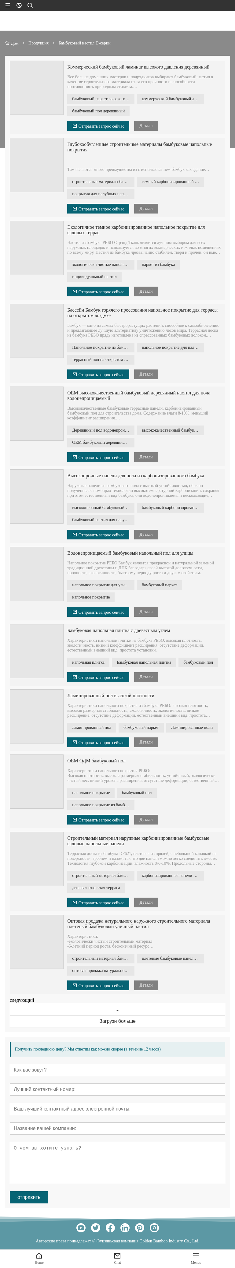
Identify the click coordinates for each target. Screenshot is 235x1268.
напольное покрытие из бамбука (101, 805)
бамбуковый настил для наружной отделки (103, 519)
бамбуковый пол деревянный (98, 111)
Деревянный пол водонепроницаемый (103, 430)
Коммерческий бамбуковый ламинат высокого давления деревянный (138, 66)
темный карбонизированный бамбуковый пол (173, 181)
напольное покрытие (91, 597)
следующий (22, 1000)
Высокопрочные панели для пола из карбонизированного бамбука (135, 475)
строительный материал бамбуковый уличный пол (103, 958)
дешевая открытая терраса (96, 887)
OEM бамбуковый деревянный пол (103, 442)
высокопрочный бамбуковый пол (102, 507)
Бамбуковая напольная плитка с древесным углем (118, 630)
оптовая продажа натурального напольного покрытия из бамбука (103, 970)
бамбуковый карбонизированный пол (173, 507)
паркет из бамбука (158, 264)
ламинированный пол (91, 727)
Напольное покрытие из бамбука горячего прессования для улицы (103, 347)
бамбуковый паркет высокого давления (103, 99)
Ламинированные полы (192, 727)
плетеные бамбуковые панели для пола (173, 958)
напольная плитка (88, 662)
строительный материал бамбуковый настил (103, 875)
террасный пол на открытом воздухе (103, 359)
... (117, 1009)
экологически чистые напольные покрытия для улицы (103, 264)
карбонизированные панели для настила (173, 875)
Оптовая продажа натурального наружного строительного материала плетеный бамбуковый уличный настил (138, 923)
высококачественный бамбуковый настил (173, 430)
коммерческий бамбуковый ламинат (173, 99)
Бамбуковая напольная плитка (144, 662)
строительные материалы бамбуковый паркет (103, 181)
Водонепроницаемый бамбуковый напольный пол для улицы (130, 553)
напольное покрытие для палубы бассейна (173, 347)
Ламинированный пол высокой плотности (110, 695)
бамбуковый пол (198, 662)
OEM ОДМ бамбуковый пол (96, 760)
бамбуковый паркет (159, 585)
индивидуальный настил (94, 276)
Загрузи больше (117, 1021)
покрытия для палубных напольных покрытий (103, 194)
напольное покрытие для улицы (101, 585)
